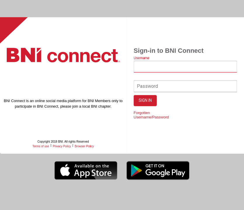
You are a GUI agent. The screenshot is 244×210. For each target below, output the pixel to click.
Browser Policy (84, 146)
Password (147, 86)
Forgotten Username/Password (151, 115)
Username (141, 58)
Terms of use (40, 146)
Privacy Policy (62, 146)
